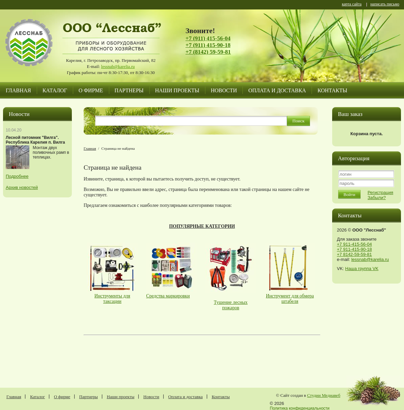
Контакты (332, 90)
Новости (224, 90)
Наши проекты (177, 90)
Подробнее (17, 176)
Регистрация (380, 192)
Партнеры (129, 90)
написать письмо (384, 4)
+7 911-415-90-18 (354, 249)
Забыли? (377, 197)
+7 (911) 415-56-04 (207, 38)
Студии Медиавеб (323, 395)
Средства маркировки (168, 295)
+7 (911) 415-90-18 (207, 45)
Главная (18, 90)
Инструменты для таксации (112, 298)
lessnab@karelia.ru (118, 66)
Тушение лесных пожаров (231, 305)
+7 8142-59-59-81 (354, 254)
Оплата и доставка (277, 90)
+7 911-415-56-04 (354, 244)
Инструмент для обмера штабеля (290, 298)
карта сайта (352, 4)
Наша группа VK (361, 268)
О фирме (91, 90)
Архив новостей (22, 187)
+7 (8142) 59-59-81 (208, 52)
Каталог (54, 90)
